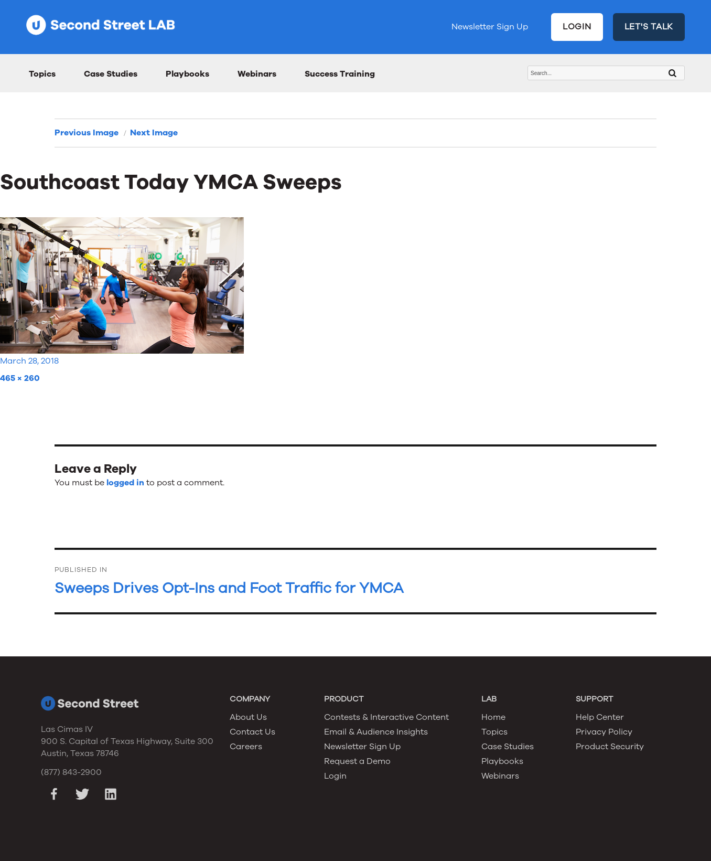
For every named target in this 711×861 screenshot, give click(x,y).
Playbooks (187, 74)
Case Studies (110, 74)
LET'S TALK (649, 27)
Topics (42, 74)
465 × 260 (20, 378)
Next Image (154, 133)
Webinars (257, 74)
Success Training (340, 74)
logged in (125, 482)
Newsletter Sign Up (489, 27)
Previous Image (86, 133)
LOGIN (577, 27)
